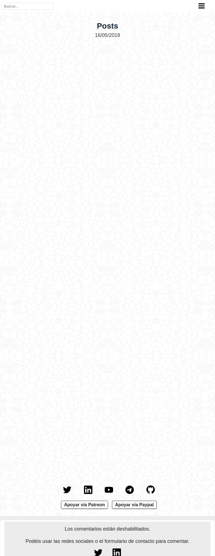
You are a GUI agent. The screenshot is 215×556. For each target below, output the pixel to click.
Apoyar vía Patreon (84, 504)
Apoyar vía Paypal (134, 504)
